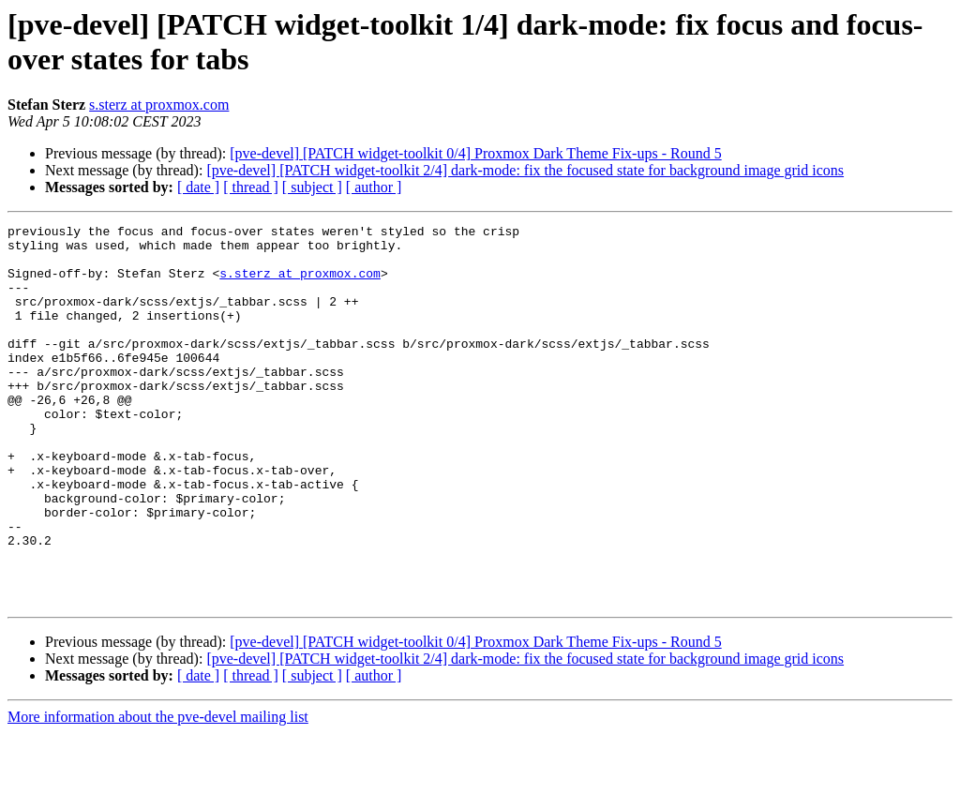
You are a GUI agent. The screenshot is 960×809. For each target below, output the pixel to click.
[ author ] (374, 187)
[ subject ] (312, 187)
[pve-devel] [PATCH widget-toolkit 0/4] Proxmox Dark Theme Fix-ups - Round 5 (475, 153)
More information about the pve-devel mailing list (158, 793)
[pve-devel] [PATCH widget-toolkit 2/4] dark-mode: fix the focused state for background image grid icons (525, 170)
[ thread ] (250, 187)
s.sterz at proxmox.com (159, 104)
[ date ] (198, 187)
